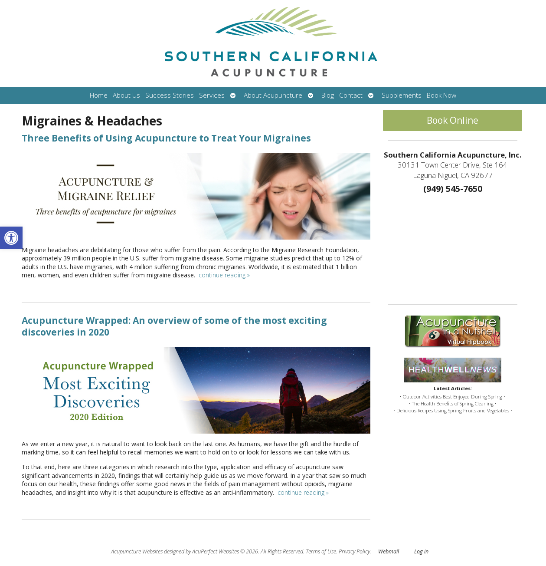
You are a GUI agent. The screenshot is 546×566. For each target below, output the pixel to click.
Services (212, 95)
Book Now (441, 95)
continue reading (224, 275)
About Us (126, 95)
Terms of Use (321, 551)
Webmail (388, 551)
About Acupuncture (273, 95)
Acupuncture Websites (137, 551)
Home (99, 95)
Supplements (402, 95)
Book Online (452, 120)
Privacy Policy (354, 551)
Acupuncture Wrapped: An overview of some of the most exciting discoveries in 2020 (174, 326)
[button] (11, 238)
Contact (351, 95)
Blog (327, 95)
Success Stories (169, 95)
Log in (421, 551)
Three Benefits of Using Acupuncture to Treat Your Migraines (166, 138)
